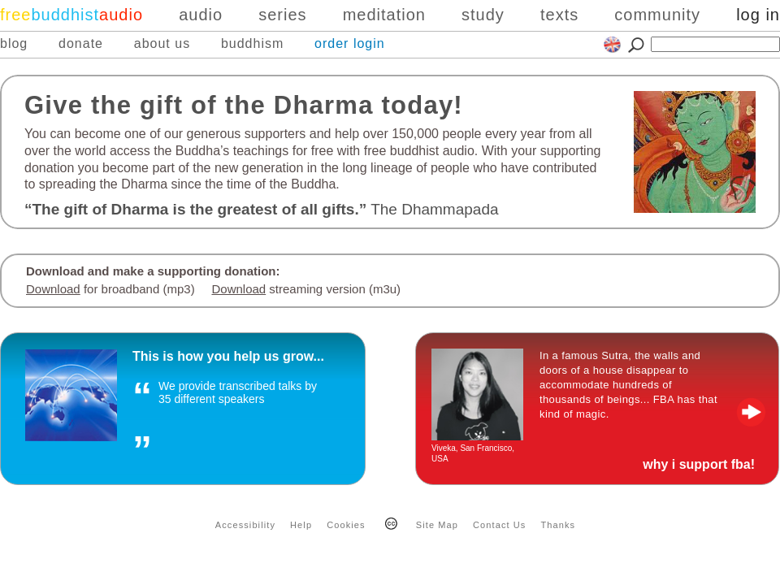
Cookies (346, 525)
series (282, 15)
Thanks (558, 525)
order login (349, 43)
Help (301, 525)
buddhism (252, 43)
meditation (384, 15)
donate (80, 43)
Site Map (437, 525)
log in (758, 15)
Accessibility (245, 525)
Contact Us (499, 525)
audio (201, 15)
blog (14, 43)
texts (559, 15)
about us (162, 43)
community (657, 15)
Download (53, 289)
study (483, 15)
